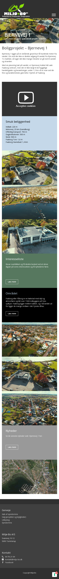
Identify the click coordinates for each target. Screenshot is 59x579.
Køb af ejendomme (10, 514)
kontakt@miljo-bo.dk (13, 559)
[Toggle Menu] (54, 15)
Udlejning (6, 520)
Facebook (9, 562)
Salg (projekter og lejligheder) (14, 517)
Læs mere (12, 282)
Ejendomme (7, 522)
